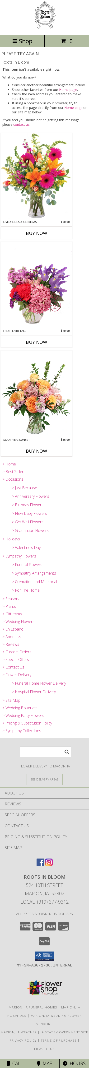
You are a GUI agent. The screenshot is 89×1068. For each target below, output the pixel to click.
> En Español (13, 629)
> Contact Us (13, 667)
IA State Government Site (64, 1032)
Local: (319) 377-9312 (45, 902)
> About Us (11, 636)
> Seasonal (11, 598)
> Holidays (11, 539)
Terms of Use (44, 1049)
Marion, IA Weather (19, 1032)
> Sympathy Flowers (19, 556)
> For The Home (26, 590)
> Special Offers (15, 659)
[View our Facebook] (40, 864)
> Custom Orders (16, 652)
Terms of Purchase (59, 1040)
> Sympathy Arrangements (34, 573)
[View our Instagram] (49, 864)
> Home (9, 464)
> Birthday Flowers (27, 504)
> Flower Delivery (16, 674)
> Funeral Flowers (27, 564)
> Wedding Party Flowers (23, 715)
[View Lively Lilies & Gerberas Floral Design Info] (36, 176)
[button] (44, 956)
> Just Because (24, 487)
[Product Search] (45, 752)
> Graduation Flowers (30, 530)
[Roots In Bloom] (44, 28)
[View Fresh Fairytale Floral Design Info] (36, 285)
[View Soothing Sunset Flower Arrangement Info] (36, 394)
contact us (21, 124)
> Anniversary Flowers (30, 496)
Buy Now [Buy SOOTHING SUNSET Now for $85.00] (36, 451)
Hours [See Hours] (74, 1063)
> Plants (9, 606)
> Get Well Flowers (27, 522)
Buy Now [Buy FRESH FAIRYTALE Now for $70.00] (36, 342)
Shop (22, 41)
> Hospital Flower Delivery (34, 691)
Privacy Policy (23, 1040)
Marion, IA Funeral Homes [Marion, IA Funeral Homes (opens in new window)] (33, 1007)
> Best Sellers (13, 471)
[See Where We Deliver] (45, 779)
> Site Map (11, 700)
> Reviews (10, 644)
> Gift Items (12, 614)
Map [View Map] (44, 1063)
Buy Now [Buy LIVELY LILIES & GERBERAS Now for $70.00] (36, 233)
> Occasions (12, 479)
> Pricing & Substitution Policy (27, 723)
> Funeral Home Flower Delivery (39, 683)
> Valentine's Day (26, 547)
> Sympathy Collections (21, 730)
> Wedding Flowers (18, 621)
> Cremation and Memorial (34, 581)
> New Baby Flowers (29, 513)
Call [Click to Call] (15, 1063)
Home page (68, 89)
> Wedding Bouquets (19, 707)
